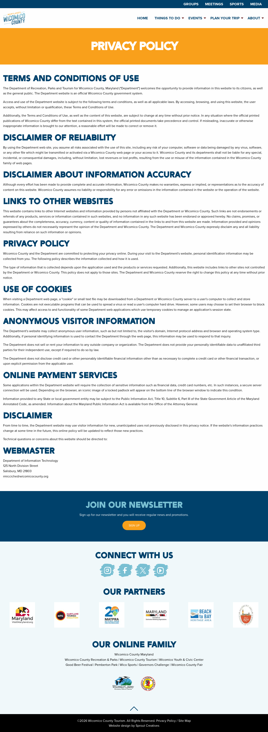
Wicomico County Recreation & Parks (91, 659)
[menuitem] (191, 4)
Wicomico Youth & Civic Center (181, 659)
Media (256, 4)
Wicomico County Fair (187, 664)
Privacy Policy (166, 720)
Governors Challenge (154, 664)
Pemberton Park (106, 664)
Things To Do (167, 18)
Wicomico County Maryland (134, 654)
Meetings (214, 4)
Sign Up (134, 525)
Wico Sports (128, 664)
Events (195, 18)
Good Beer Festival (79, 664)
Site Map (184, 720)
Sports (237, 4)
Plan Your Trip (224, 18)
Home (142, 18)
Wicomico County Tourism (138, 659)
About (254, 18)
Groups (191, 4)
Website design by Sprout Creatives (134, 725)
